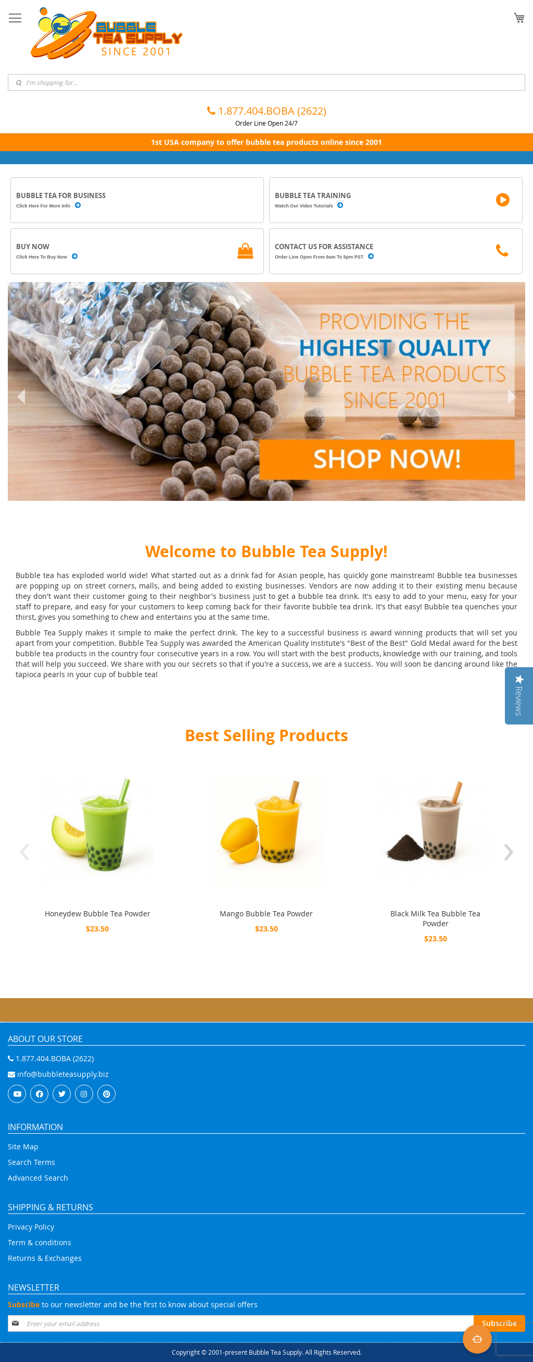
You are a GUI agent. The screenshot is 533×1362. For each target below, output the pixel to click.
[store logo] (107, 33)
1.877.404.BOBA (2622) (266, 111)
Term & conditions (39, 1242)
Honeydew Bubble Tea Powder (97, 913)
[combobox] (266, 82)
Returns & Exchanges (45, 1258)
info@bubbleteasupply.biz (58, 1074)
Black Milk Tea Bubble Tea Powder (435, 918)
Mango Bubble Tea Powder (266, 913)
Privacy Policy (31, 1227)
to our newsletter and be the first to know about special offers (133, 1304)
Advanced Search (38, 1178)
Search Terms (31, 1162)
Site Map (23, 1146)
